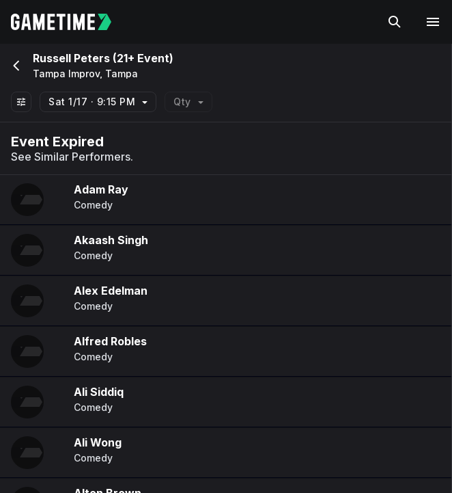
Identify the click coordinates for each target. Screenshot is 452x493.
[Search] (395, 22)
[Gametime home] (69, 22)
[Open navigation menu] (433, 22)
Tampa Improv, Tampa (85, 74)
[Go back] (15, 65)
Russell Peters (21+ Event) (103, 58)
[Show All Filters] (21, 102)
